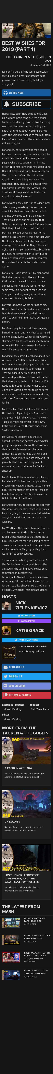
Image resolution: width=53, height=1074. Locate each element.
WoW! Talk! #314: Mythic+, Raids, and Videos (37, 937)
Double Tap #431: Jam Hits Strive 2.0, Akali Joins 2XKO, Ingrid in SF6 (37, 956)
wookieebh (28, 621)
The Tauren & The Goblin (32, 646)
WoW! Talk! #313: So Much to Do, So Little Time (37, 972)
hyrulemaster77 (28, 640)
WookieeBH (28, 615)
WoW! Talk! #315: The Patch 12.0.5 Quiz (35, 919)
